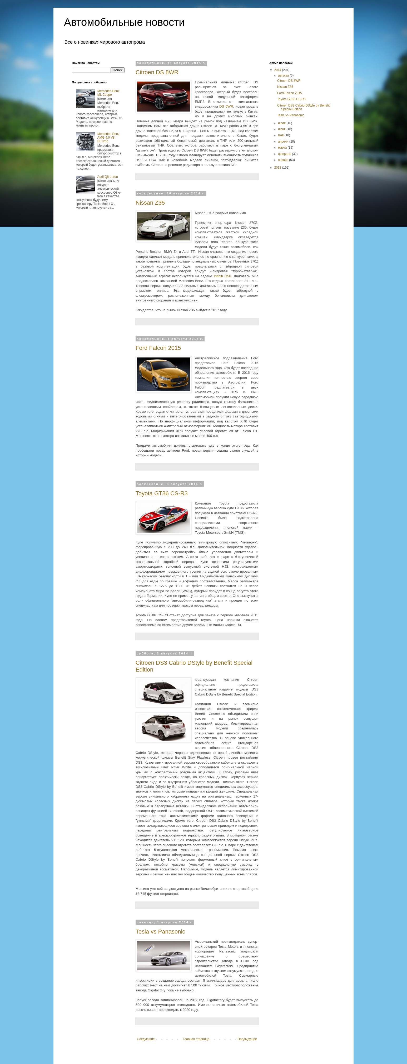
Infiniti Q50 (222, 276)
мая (281, 135)
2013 (278, 167)
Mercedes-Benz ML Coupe (108, 93)
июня (282, 129)
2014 (278, 70)
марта (283, 147)
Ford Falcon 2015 (158, 348)
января (283, 160)
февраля (285, 154)
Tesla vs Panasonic (160, 931)
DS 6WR (226, 106)
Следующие (146, 1039)
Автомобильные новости (124, 22)
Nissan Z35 (150, 202)
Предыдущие (247, 1039)
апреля (283, 141)
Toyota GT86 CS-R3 (162, 493)
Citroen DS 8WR (157, 72)
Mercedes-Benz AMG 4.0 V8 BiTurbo (108, 137)
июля (282, 123)
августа (284, 75)
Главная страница (196, 1039)
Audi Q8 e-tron (107, 177)
